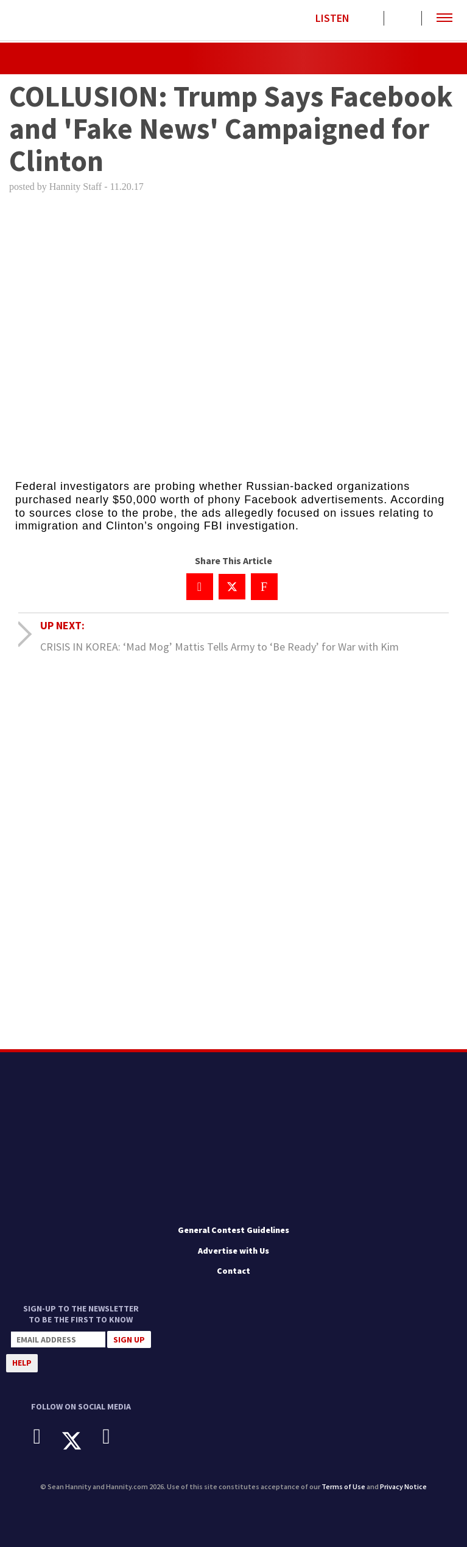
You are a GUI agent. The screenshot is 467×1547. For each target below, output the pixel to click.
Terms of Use (343, 1486)
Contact (233, 1270)
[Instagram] (115, 1436)
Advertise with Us (233, 1250)
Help (22, 1362)
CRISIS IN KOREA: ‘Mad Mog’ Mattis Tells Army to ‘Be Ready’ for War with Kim (219, 647)
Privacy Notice (403, 1486)
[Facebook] (46, 1436)
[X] (80, 1440)
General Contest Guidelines (233, 1229)
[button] (444, 18)
